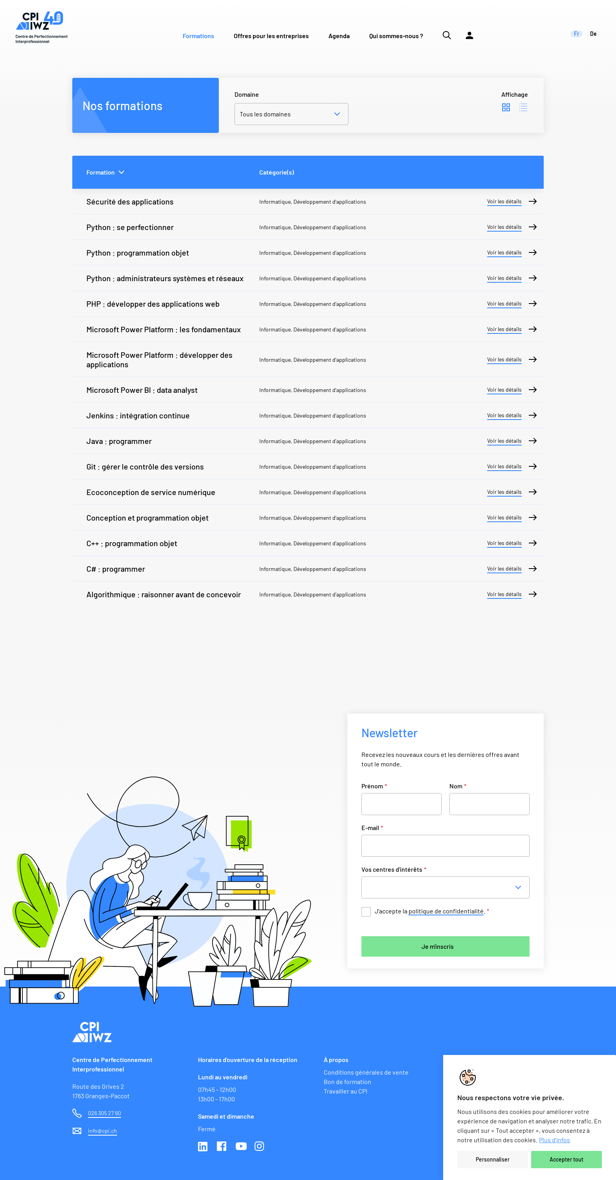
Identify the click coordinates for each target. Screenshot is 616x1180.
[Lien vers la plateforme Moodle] (469, 27)
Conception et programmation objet (147, 517)
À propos (336, 1059)
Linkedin (203, 1146)
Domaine (247, 94)
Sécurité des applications (130, 201)
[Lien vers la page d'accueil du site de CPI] (42, 27)
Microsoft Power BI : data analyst (142, 389)
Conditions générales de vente (366, 1072)
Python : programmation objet (137, 252)
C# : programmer (115, 568)
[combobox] (448, 887)
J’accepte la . (432, 911)
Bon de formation (347, 1081)
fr (576, 33)
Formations (198, 35)
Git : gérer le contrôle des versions (145, 466)
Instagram (260, 1146)
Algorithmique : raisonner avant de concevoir (163, 594)
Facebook (222, 1146)
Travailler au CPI (345, 1091)
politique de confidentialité (446, 911)
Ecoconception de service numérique (150, 492)
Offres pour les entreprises (271, 35)
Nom (457, 786)
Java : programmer (119, 440)
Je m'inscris (438, 946)
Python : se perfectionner (130, 227)
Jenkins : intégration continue (138, 415)
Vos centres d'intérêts (393, 869)
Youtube (241, 1146)
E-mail (372, 827)
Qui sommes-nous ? (396, 35)
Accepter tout (566, 1159)
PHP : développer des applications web (153, 303)
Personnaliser (493, 1159)
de (593, 33)
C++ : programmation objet (131, 543)
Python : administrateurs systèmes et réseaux (165, 278)
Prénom (374, 786)
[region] (529, 1117)
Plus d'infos (554, 1139)
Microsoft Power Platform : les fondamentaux (163, 329)
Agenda (339, 35)
